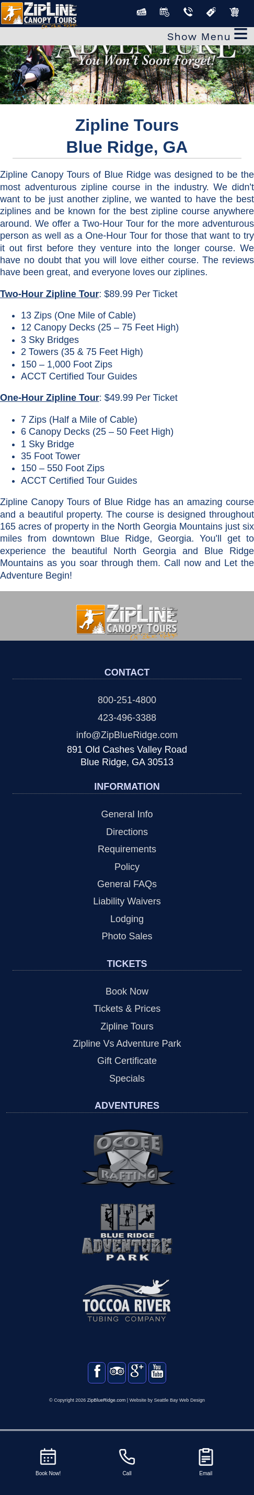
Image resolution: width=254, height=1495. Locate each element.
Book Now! (48, 1461)
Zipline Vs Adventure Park (127, 1043)
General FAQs (127, 884)
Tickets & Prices (127, 1008)
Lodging (127, 919)
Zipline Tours (127, 1026)
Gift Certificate (127, 1061)
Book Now (127, 991)
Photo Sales (126, 936)
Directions (127, 832)
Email (205, 1461)
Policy (127, 867)
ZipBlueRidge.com (106, 1410)
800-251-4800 (127, 700)
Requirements (127, 849)
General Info (127, 814)
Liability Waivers (126, 901)
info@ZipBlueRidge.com (127, 735)
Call (127, 1461)
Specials (127, 1078)
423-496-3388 (127, 718)
